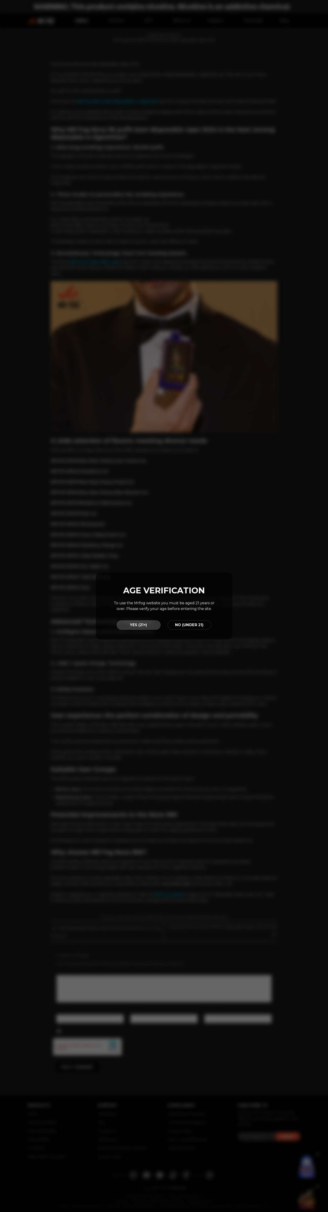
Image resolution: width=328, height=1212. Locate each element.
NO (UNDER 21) (189, 625)
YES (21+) (138, 625)
